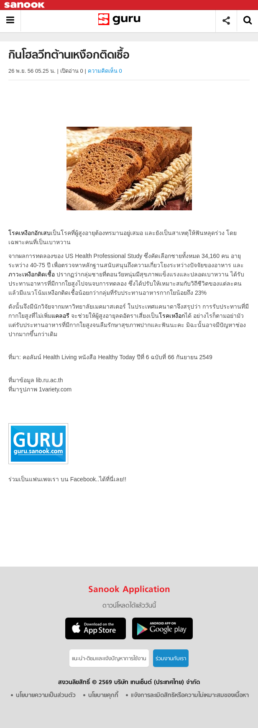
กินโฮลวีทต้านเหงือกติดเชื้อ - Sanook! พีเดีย (121, 20)
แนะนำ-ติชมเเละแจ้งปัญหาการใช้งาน (109, 658)
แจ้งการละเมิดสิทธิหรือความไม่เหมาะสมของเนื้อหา (190, 695)
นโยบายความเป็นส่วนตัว (46, 695)
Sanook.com (25, 5)
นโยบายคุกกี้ (103, 695)
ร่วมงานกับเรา (171, 658)
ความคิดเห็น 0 (105, 71)
